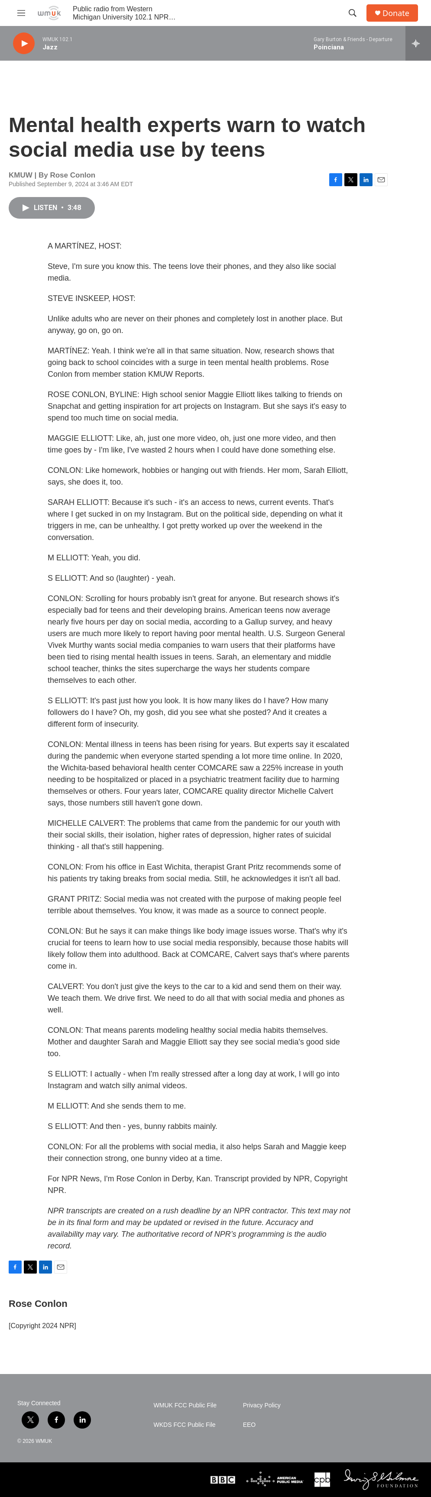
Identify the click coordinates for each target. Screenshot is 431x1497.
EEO (249, 1425)
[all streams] (418, 43)
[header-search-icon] (352, 13)
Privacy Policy (262, 1405)
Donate (395, 13)
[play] (24, 43)
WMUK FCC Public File (185, 1405)
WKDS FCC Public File (185, 1425)
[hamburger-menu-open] (21, 13)
